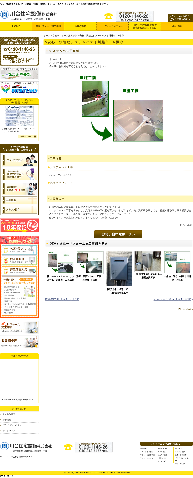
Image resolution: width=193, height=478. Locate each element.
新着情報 (7, 420)
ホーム (47, 35)
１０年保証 (162, 452)
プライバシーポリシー (13, 425)
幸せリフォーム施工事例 (65, 35)
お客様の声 (162, 458)
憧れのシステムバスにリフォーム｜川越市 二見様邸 (60, 278)
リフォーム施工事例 (147, 455)
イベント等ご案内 (146, 452)
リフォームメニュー (147, 458)
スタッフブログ (180, 455)
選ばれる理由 (162, 448)
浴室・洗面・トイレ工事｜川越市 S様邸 (89, 278)
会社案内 (178, 448)
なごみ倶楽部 (162, 455)
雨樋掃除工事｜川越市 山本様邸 (62, 299)
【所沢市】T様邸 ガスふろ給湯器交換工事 (119, 291)
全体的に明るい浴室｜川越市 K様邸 (177, 278)
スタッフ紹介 (180, 452)
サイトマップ (9, 431)
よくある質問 (9, 414)
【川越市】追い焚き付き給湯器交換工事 (148, 276)
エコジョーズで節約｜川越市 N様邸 (172, 299)
